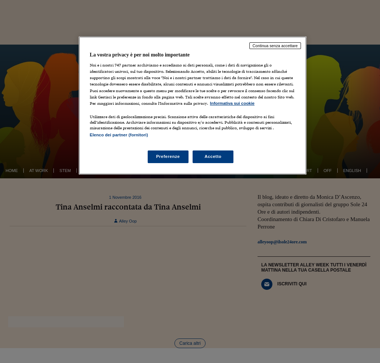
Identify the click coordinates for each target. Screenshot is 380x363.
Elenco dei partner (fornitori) (119, 135)
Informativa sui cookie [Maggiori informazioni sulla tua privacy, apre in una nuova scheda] (232, 103)
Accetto (213, 156)
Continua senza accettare (275, 45)
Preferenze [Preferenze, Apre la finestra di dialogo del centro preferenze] (168, 156)
